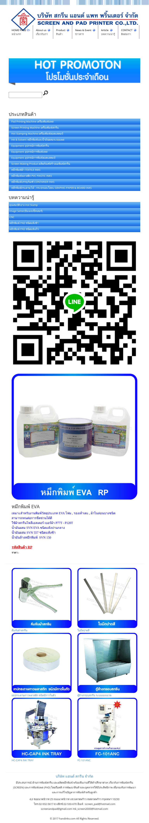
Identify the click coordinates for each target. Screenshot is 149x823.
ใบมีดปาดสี (107, 600)
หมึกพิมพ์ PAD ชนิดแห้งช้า (23, 223)
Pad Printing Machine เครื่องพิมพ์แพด (31, 121)
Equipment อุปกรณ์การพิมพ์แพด (28, 151)
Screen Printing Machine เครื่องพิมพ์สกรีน (34, 127)
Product (62, 32)
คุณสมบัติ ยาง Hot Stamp (23, 205)
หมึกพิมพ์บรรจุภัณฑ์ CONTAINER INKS (32, 182)
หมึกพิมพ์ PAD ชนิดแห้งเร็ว (24, 229)
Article (108, 32)
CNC (11, 217)
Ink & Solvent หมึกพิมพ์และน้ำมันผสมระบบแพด (36, 139)
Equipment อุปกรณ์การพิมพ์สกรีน (29, 145)
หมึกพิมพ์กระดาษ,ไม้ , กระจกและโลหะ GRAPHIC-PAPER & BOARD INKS (50, 188)
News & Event (85, 32)
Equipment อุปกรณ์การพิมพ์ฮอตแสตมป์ (32, 157)
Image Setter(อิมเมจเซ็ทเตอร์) (26, 211)
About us (43, 32)
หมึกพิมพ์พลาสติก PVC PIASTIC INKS (30, 176)
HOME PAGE (21, 32)
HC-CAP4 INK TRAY (42, 730)
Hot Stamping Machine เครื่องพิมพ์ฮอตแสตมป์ (36, 133)
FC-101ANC (107, 730)
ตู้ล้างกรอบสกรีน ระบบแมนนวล (107, 665)
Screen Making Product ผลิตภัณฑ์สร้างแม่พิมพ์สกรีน (39, 163)
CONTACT (128, 32)
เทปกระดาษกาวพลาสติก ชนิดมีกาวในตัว (42, 665)
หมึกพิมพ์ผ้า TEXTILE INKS (24, 169)
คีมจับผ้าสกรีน (42, 600)
